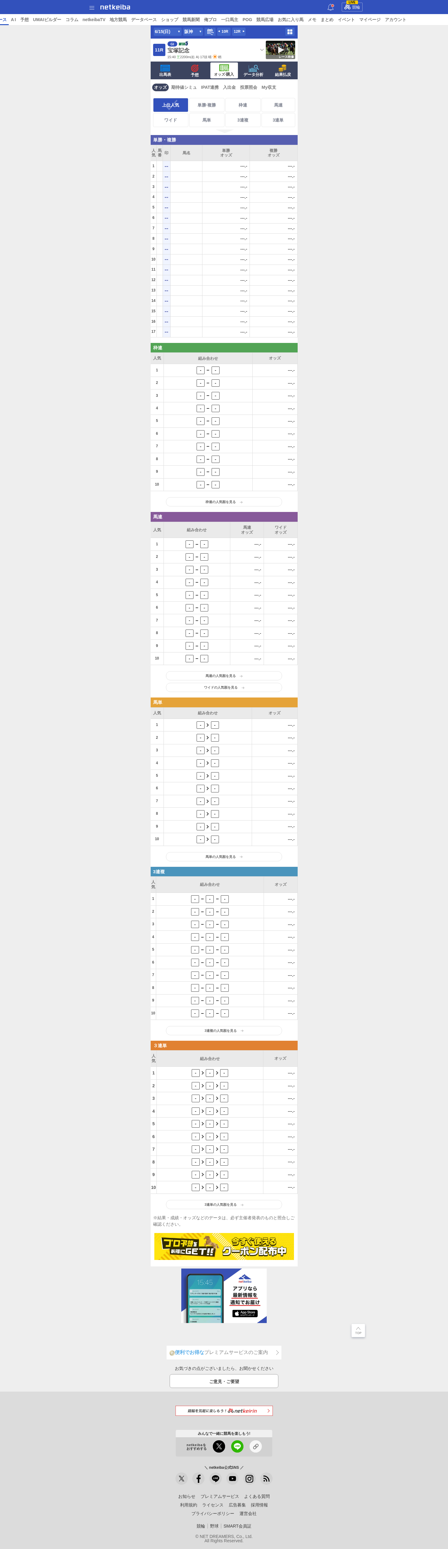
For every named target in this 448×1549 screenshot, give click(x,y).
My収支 (269, 87)
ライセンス (213, 1504)
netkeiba (115, 7)
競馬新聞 (238, 19)
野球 (214, 1526)
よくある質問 (257, 1496)
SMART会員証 (237, 1526)
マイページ (417, 19)
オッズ (160, 87)
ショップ (216, 19)
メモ (359, 19)
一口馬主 (276, 19)
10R (224, 31)
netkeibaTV (141, 19)
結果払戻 (283, 71)
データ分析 (253, 71)
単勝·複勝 (207, 105)
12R (237, 31)
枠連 (243, 105)
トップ (8, 19)
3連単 (278, 120)
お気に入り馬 (338, 19)
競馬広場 (312, 19)
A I (60, 19)
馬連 (278, 105)
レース (47, 19)
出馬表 (165, 71)
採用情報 (259, 1504)
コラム (118, 19)
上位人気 (170, 105)
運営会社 (248, 1513)
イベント (393, 19)
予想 (71, 19)
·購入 (224, 70)
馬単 (206, 120)
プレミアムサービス (220, 1496)
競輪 (352, 6)
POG (294, 19)
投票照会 (248, 87)
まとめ (374, 19)
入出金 (229, 87)
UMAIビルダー (94, 19)
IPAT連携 (210, 87)
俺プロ (257, 19)
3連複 (242, 120)
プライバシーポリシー (212, 1513)
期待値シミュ (184, 87)
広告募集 (237, 1504)
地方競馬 (165, 19)
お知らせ (186, 1496)
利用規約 (188, 1504)
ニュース (27, 19)
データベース (191, 19)
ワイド (170, 120)
